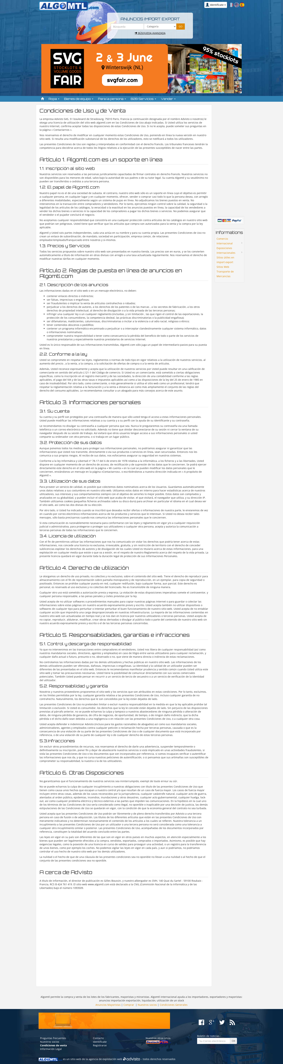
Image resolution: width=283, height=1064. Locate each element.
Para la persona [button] (112, 99)
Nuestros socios (147, 1004)
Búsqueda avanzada (150, 33)
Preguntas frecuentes (53, 1038)
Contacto (98, 1038)
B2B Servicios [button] (143, 99)
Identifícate (100, 1041)
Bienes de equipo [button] (78, 99)
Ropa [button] (54, 99)
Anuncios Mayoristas (108, 1004)
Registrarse (100, 1045)
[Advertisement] (123, 936)
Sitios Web (223, 267)
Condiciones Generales (174, 1004)
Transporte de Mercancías (225, 274)
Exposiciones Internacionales (226, 250)
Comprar (128, 1004)
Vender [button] (168, 99)
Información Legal (51, 1049)
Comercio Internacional (225, 241)
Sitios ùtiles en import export (225, 260)
